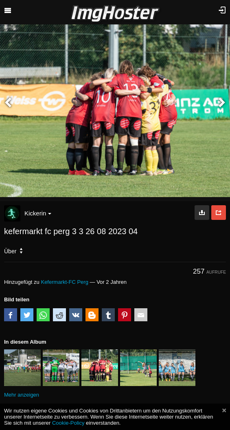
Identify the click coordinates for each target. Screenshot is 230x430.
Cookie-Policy (68, 423)
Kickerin (37, 213)
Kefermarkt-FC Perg (64, 282)
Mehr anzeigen (21, 395)
